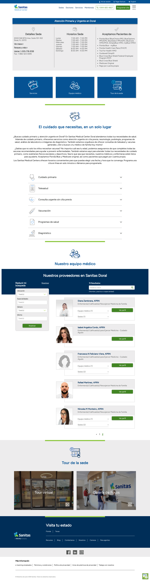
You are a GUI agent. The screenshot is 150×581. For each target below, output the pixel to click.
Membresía (89, 8)
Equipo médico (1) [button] (85, 311)
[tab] (75, 177)
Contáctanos (69, 540)
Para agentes (105, 540)
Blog (58, 540)
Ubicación (21, 291)
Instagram (81, 552)
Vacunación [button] (44, 210)
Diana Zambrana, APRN (88, 301)
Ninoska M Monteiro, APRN (90, 409)
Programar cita (123, 7)
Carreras (93, 540)
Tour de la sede (116, 93)
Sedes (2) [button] (82, 372)
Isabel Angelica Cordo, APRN (91, 327)
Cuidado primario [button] (47, 177)
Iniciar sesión (106, 2)
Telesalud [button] (43, 188)
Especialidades (22, 299)
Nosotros (82, 540)
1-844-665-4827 (106, 7)
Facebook (68, 552)
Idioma (19, 315)
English (133, 2)
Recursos (49, 540)
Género (20, 307)
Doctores (69, 8)
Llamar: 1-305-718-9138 (24, 51)
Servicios (79, 8)
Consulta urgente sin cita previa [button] (55, 199)
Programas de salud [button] (48, 222)
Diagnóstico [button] (44, 233)
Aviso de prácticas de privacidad (84, 565)
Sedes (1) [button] (81, 317)
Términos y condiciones (43, 565)
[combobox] (32, 302)
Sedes (61, 8)
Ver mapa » (18, 44)
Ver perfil (122, 310)
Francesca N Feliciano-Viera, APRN (94, 354)
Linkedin (75, 552)
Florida (48, 531)
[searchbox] (32, 302)
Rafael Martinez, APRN (88, 382)
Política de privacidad (62, 565)
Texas (57, 531)
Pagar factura (120, 2)
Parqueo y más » (20, 47)
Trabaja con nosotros (106, 565)
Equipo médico (75, 93)
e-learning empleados (23, 565)
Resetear (45, 283)
